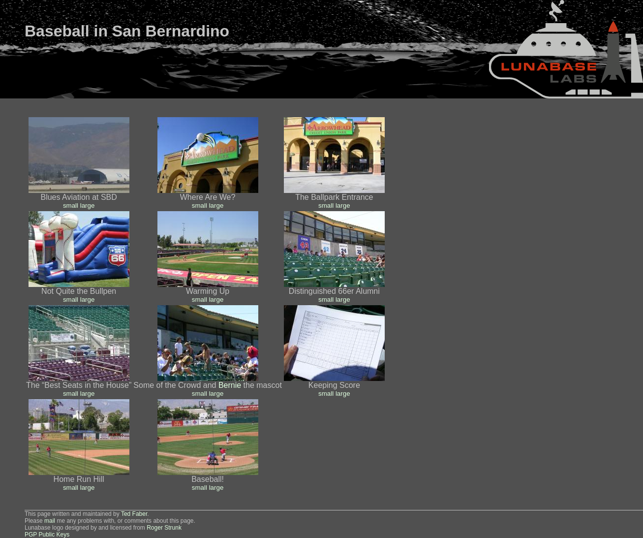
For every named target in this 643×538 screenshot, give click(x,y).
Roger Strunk (164, 527)
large (87, 205)
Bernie (229, 385)
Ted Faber (134, 513)
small (70, 205)
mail (49, 520)
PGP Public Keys (47, 534)
